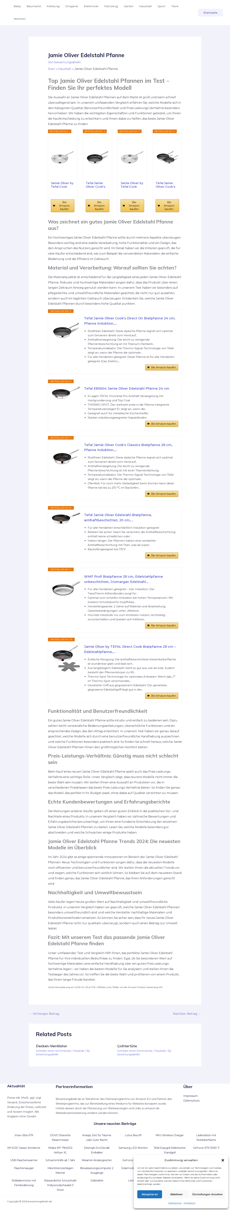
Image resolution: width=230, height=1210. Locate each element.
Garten (128, 6)
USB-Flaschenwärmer (24, 1160)
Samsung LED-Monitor (133, 1147)
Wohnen (20, 18)
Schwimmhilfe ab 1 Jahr (60, 1160)
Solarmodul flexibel (133, 1168)
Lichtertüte (127, 1046)
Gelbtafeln (96, 1180)
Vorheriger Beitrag (44, 1013)
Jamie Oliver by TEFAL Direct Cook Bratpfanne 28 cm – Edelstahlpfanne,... (130, 649)
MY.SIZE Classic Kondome (23, 1147)
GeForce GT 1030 (133, 1160)
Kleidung (53, 6)
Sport (161, 6)
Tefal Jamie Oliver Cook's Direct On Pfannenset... (165, 185)
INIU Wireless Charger (170, 1135)
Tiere (174, 6)
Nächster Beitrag (187, 1013)
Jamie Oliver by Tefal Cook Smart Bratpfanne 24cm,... (132, 185)
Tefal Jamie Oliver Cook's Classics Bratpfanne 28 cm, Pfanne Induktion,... (128, 447)
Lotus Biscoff (133, 1135)
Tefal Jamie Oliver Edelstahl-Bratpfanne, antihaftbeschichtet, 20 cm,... (118, 517)
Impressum (190, 1203)
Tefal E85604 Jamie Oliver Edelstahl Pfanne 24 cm (126, 389)
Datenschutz (175, 1203)
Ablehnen (176, 1194)
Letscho (133, 1180)
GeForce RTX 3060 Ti (206, 1147)
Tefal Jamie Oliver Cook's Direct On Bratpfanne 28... (97, 185)
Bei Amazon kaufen (64, 206)
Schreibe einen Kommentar (53, 1050)
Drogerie (71, 6)
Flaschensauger (24, 1168)
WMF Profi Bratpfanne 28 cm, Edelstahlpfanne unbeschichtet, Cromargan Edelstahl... (123, 579)
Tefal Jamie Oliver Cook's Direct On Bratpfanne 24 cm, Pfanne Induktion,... (129, 320)
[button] (223, 1160)
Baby (17, 6)
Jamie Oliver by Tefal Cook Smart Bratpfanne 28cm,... (62, 185)
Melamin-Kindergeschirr (97, 1160)
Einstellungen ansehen (207, 1194)
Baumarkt (34, 6)
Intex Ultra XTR (24, 1135)
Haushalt (145, 6)
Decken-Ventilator (51, 1046)
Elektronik (91, 6)
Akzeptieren (150, 1194)
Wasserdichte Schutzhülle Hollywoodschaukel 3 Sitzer (60, 1185)
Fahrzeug (111, 6)
